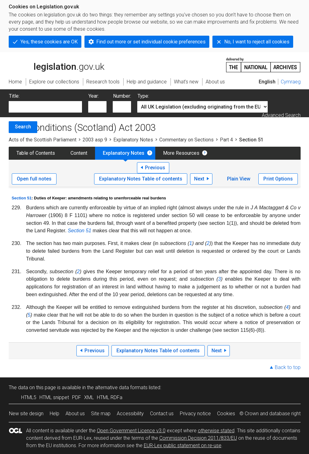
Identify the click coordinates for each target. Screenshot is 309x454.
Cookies (226, 413)
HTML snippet (54, 397)
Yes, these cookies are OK (49, 42)
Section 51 (22, 198)
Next (199, 179)
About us (75, 413)
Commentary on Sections (186, 140)
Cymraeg (291, 82)
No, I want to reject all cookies (256, 42)
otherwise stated (216, 431)
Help (54, 413)
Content (78, 153)
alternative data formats (121, 387)
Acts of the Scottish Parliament (42, 140)
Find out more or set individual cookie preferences (151, 42)
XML (89, 397)
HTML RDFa (109, 397)
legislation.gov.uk (56, 64)
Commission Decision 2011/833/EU (198, 438)
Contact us (162, 413)
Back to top (288, 367)
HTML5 (28, 397)
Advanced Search (281, 115)
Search (23, 127)
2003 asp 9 (95, 140)
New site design (26, 413)
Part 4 (226, 140)
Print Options (278, 179)
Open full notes (34, 179)
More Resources (181, 153)
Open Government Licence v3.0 (131, 431)
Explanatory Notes (133, 140)
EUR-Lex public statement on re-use (182, 445)
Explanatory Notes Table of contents (140, 179)
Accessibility (130, 413)
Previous (155, 168)
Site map (101, 413)
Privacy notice (195, 413)
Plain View (238, 179)
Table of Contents (35, 153)
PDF (76, 397)
